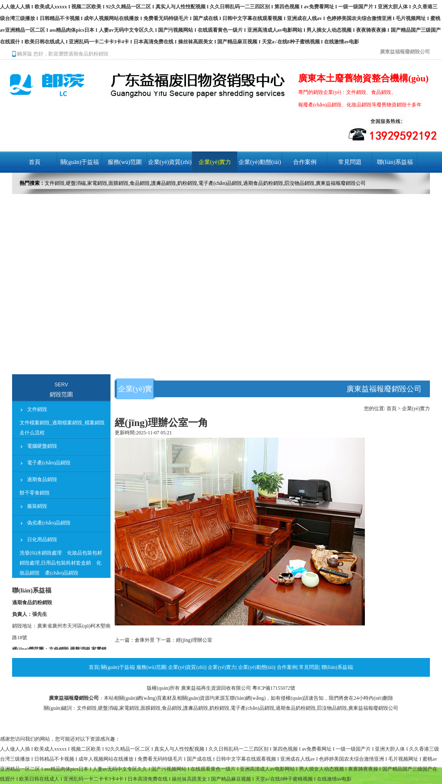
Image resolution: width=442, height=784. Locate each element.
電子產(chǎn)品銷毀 (48, 463)
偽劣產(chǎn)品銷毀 (48, 523)
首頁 (34, 162)
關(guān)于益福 (79, 162)
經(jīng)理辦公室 (194, 640)
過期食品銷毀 (42, 479)
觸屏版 (22, 54)
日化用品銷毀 (42, 539)
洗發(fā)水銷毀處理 (41, 553)
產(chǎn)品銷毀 (61, 573)
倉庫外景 (145, 640)
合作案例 (304, 162)
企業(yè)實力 (214, 162)
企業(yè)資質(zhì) (170, 162)
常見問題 (350, 162)
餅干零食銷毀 (35, 493)
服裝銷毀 (37, 506)
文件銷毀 (37, 409)
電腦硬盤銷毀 (42, 446)
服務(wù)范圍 (125, 162)
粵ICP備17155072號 (273, 688)
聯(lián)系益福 (395, 162)
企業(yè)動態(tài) (260, 162)
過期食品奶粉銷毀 (88, 54)
